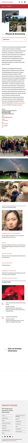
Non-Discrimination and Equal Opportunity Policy (11, 435)
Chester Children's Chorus (6, 418)
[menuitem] (19, 2)
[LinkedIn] (7, 424)
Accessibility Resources (7, 433)
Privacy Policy (5, 431)
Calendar (3, 408)
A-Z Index (3, 403)
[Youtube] (10, 424)
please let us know (13, 428)
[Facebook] (5, 424)
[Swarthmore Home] (10, 393)
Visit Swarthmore (18, 416)
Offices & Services (18, 409)
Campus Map (4, 413)
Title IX (17, 414)
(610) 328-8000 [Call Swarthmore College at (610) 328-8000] (5, 400)
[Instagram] (3, 424)
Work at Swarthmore (19, 419)
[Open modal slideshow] (14, 146)
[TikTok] (12, 424)
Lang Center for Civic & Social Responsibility (20, 404)
